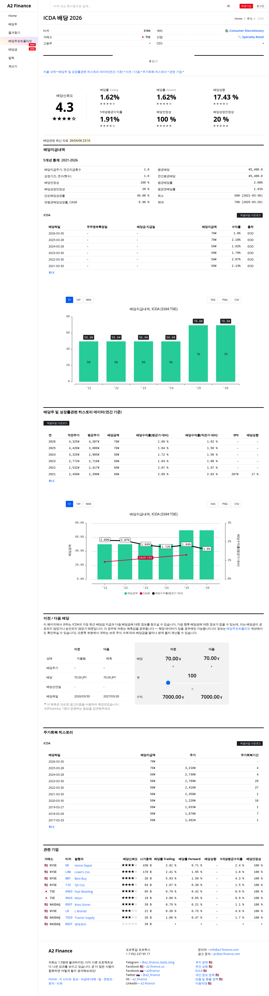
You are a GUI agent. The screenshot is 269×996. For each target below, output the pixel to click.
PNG (224, 300)
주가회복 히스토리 (154, 72)
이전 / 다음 (132, 72)
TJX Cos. (80, 885)
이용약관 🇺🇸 (203, 983)
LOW (68, 872)
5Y (69, 300)
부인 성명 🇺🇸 (203, 966)
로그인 (260, 6)
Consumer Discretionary (246, 31)
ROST (69, 904)
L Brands (81, 911)
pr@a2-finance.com (227, 954)
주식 (249, 18)
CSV (236, 300)
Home (238, 18)
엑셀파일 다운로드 (250, 215)
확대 (51, 272)
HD (67, 865)
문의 (51, 983)
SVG (212, 300)
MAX (88, 300)
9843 (69, 898)
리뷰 (60, 983)
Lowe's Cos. (82, 872)
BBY (68, 878)
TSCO (69, 917)
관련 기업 (175, 72)
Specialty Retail (253, 37)
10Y (78, 300)
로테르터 (80, 924)
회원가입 (246, 6)
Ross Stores (82, 905)
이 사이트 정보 (68, 979)
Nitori (78, 898)
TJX (68, 885)
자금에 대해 (88, 979)
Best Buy (81, 878)
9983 (69, 891)
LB (67, 911)
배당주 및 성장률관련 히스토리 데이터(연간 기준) (90, 72)
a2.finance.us (155, 966)
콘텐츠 (108, 979)
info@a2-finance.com (224, 950)
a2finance (153, 971)
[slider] (168, 683)
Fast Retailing (84, 892)
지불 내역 (49, 72)
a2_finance (139, 979)
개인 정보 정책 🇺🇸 (207, 975)
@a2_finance (151, 975)
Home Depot (83, 865)
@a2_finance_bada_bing (158, 962)
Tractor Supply (85, 918)
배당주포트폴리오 (238, 628)
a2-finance (148, 983)
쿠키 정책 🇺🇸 (203, 962)
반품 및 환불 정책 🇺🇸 (209, 979)
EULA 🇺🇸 (201, 971)
